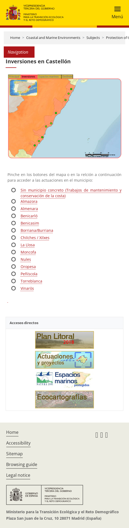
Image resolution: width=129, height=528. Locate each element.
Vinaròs (27, 288)
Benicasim (30, 223)
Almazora (29, 201)
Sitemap (14, 454)
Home (15, 37)
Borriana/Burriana (37, 230)
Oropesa (28, 266)
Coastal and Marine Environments (53, 37)
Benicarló (29, 215)
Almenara (29, 208)
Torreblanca (31, 281)
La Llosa (28, 244)
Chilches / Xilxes (35, 237)
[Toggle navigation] (115, 12)
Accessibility (18, 443)
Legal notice (18, 475)
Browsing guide (21, 464)
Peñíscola (29, 273)
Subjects (93, 37)
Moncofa (28, 252)
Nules (26, 259)
